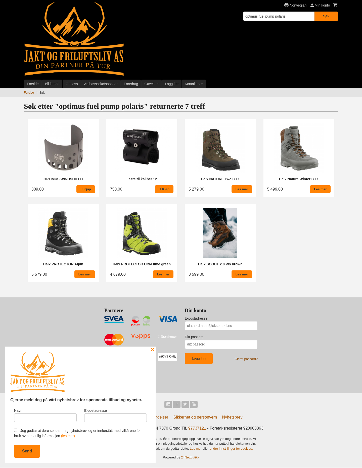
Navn (45, 415)
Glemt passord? (246, 359)
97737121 (197, 429)
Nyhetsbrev (232, 418)
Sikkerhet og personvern (195, 418)
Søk (326, 16)
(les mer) (68, 436)
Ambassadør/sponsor (101, 84)
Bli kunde (52, 84)
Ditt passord (194, 337)
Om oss (72, 84)
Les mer (196, 449)
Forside (33, 84)
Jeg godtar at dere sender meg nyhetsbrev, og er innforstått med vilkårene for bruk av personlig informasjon (77, 433)
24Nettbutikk (190, 458)
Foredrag (131, 84)
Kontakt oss (194, 84)
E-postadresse (196, 318)
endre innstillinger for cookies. (231, 449)
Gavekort (151, 84)
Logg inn (171, 84)
